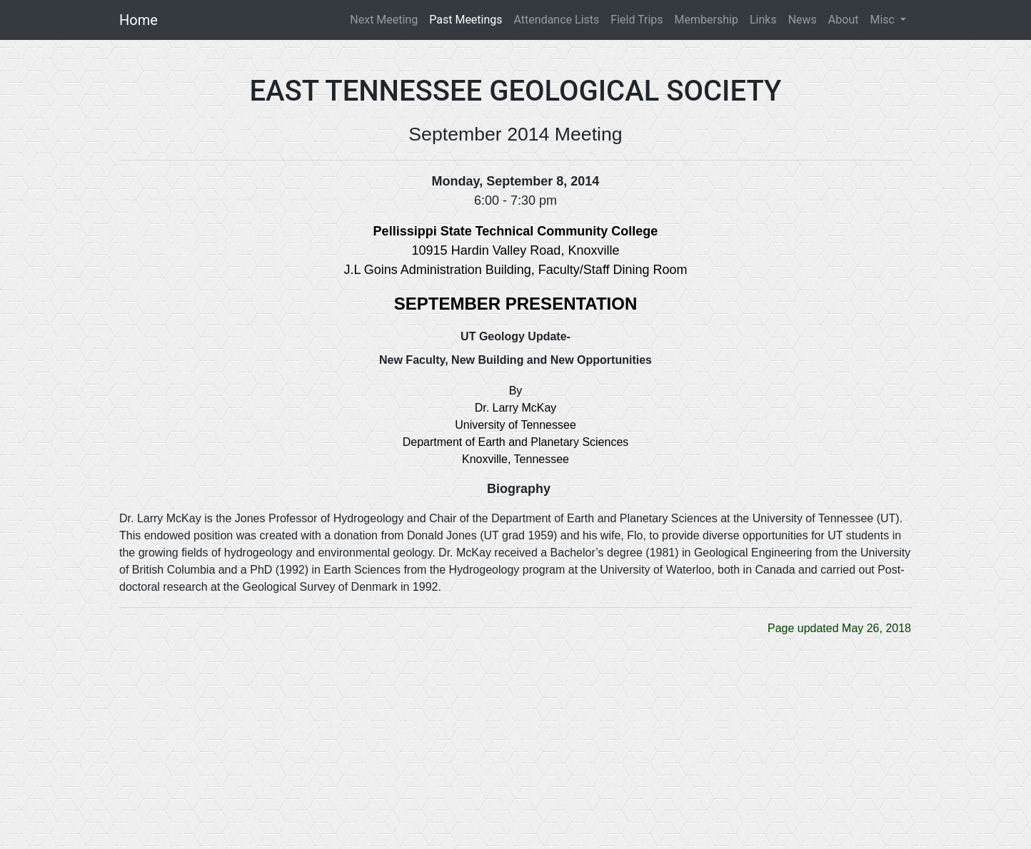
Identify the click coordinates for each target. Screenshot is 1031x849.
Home (138, 20)
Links (763, 19)
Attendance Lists (557, 19)
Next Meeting (386, 18)
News (802, 19)
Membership (706, 19)
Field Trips (636, 19)
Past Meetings (465, 19)
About (843, 19)
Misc (883, 19)
